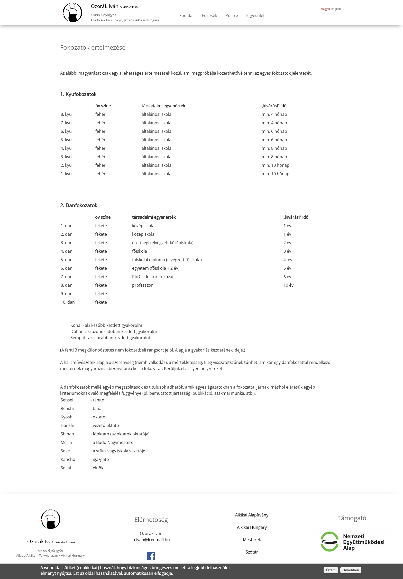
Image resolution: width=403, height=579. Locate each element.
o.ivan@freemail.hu (151, 539)
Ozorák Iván (115, 6)
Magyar (325, 9)
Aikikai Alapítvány (251, 515)
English (336, 9)
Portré (231, 15)
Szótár (252, 552)
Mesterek (252, 539)
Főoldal (186, 15)
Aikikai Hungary (252, 527)
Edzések (209, 15)
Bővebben (351, 572)
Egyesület (255, 15)
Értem (331, 572)
